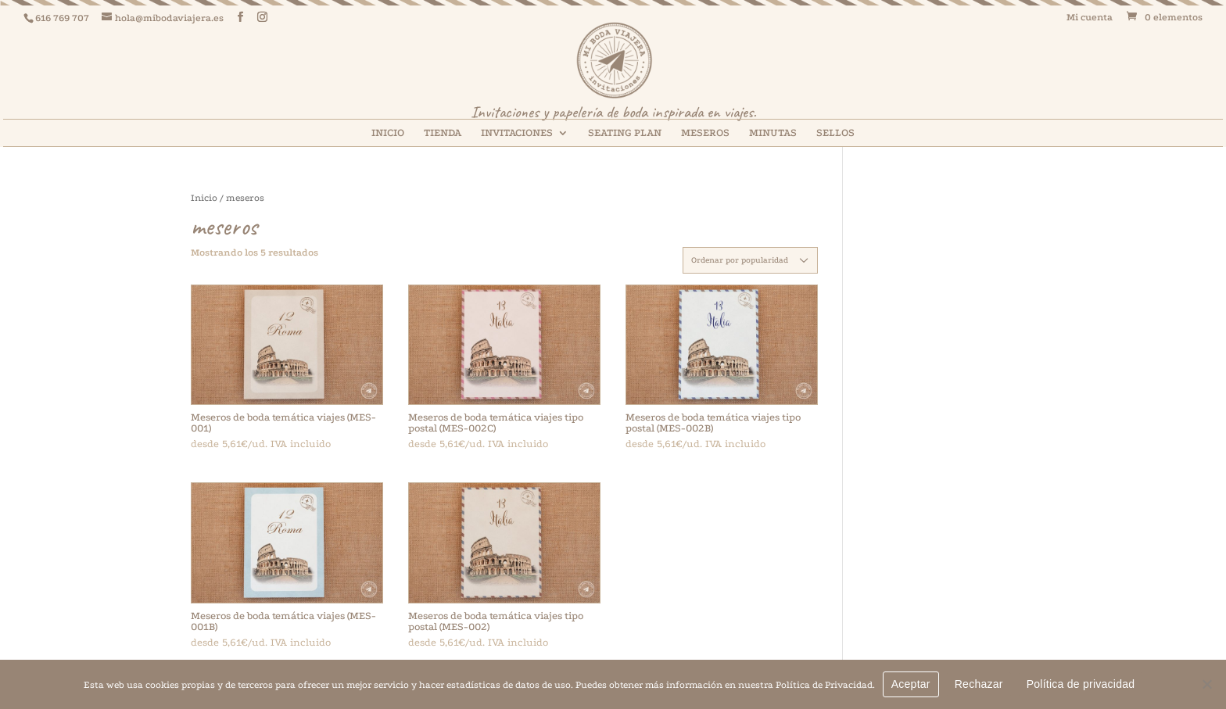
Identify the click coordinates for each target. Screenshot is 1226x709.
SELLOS (835, 132)
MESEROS (705, 132)
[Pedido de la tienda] (750, 260)
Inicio (204, 197)
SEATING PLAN (624, 132)
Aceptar (910, 684)
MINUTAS (773, 132)
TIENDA (442, 132)
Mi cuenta (1089, 18)
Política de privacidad (1081, 684)
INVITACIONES (517, 132)
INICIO (387, 132)
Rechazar (979, 684)
